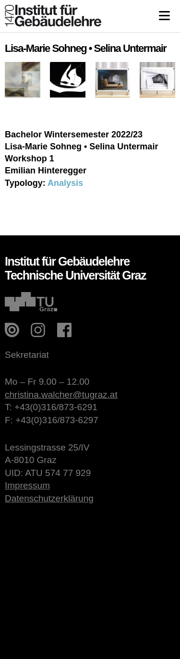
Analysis (65, 183)
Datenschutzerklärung (49, 498)
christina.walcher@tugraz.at (61, 395)
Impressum (27, 485)
